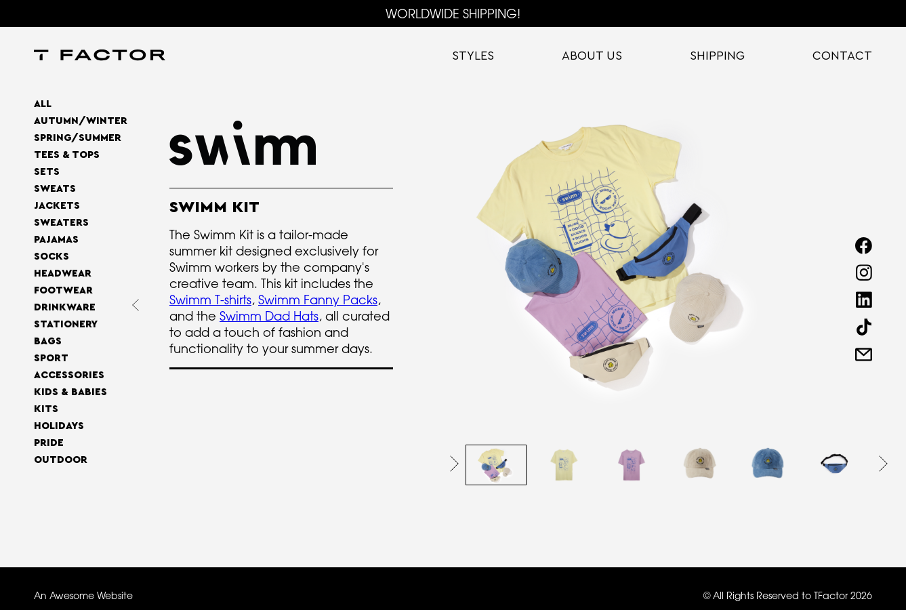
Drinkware (65, 307)
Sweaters (61, 223)
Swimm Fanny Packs (317, 299)
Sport (51, 358)
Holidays (59, 426)
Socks (51, 256)
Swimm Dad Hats (269, 315)
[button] (454, 464)
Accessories (69, 375)
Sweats (55, 189)
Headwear (62, 273)
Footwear (63, 290)
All (43, 104)
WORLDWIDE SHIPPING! (453, 13)
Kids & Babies (70, 392)
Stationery (66, 324)
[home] (99, 56)
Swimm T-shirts (210, 299)
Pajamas (56, 240)
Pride (49, 443)
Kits (46, 409)
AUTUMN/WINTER (80, 121)
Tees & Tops (67, 155)
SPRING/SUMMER (77, 138)
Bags (48, 341)
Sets (47, 172)
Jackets (57, 206)
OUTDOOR (60, 460)
